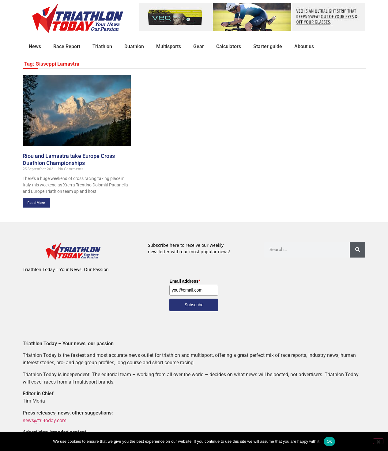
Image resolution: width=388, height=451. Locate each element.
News (35, 46)
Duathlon (134, 46)
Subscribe (193, 304)
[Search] (357, 250)
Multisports (168, 46)
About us (304, 46)
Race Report (66, 46)
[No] (378, 441)
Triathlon (102, 46)
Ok (329, 441)
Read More (36, 202)
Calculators (228, 46)
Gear (198, 46)
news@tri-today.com (44, 420)
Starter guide (267, 46)
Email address (184, 281)
